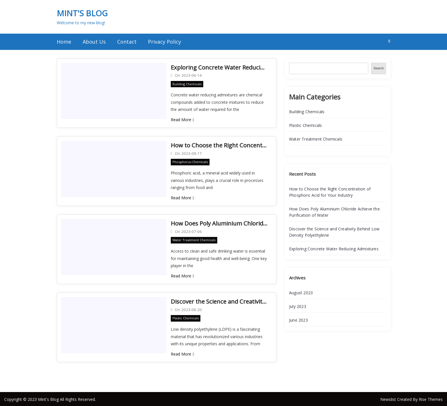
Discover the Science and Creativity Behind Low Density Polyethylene (219, 301)
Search (378, 68)
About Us (94, 41)
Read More (182, 119)
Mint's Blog (82, 13)
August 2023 (301, 292)
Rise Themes (431, 398)
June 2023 (298, 320)
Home (64, 41)
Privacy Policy (164, 41)
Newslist (388, 398)
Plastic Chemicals (185, 317)
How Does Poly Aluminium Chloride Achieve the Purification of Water (219, 223)
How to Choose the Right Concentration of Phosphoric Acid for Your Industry (219, 145)
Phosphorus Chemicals (190, 161)
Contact (127, 41)
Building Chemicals (187, 84)
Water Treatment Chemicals (194, 239)
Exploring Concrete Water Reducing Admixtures (219, 67)
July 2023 (297, 306)
